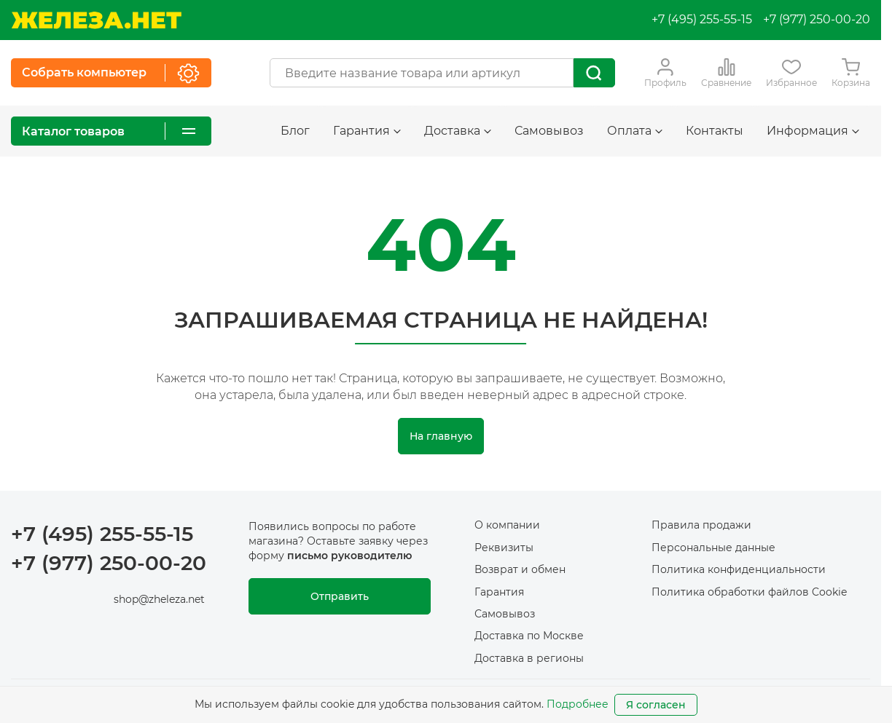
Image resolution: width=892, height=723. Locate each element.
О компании (507, 525)
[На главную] (96, 20)
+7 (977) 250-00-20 (816, 19)
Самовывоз (549, 131)
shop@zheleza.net (159, 599)
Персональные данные (713, 547)
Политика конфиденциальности (739, 569)
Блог (295, 131)
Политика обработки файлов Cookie (749, 591)
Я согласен (656, 704)
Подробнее (578, 704)
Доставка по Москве (529, 635)
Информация (813, 131)
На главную (441, 436)
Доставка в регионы (529, 658)
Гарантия (367, 131)
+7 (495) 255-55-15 (702, 19)
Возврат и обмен (520, 569)
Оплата (634, 131)
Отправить (339, 596)
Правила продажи (701, 525)
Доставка (457, 131)
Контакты (714, 131)
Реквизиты (503, 547)
